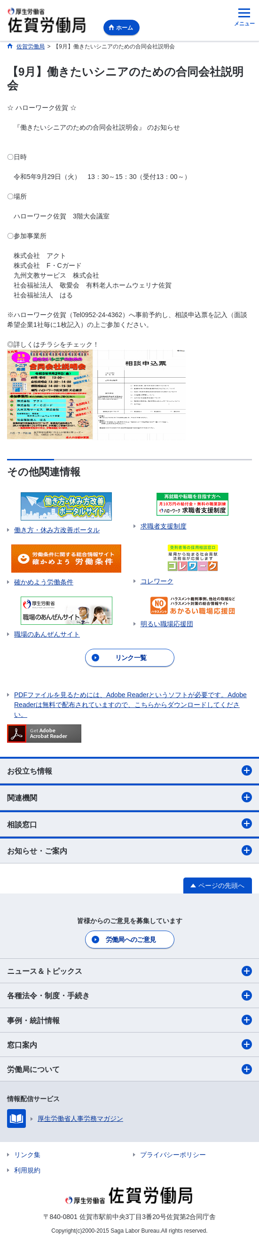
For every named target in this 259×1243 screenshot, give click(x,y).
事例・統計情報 (129, 1020)
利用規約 (27, 1170)
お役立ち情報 (129, 770)
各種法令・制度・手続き (129, 995)
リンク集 (27, 1154)
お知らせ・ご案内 (129, 850)
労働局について (129, 1069)
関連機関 (129, 797)
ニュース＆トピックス (129, 971)
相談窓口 (129, 823)
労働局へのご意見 (131, 939)
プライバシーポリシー (173, 1154)
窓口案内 (129, 1044)
